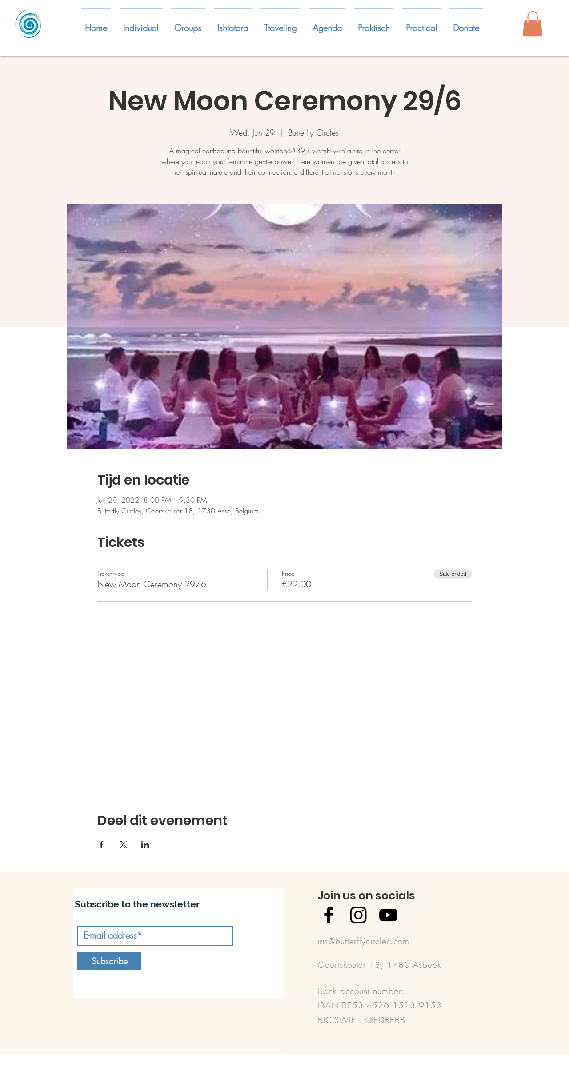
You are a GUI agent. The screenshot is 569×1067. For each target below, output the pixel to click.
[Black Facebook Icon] (328, 915)
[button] (140, 24)
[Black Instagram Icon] (358, 915)
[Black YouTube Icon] (388, 915)
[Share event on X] (123, 844)
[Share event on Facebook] (101, 844)
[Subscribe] (109, 961)
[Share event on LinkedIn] (145, 844)
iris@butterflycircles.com (363, 941)
